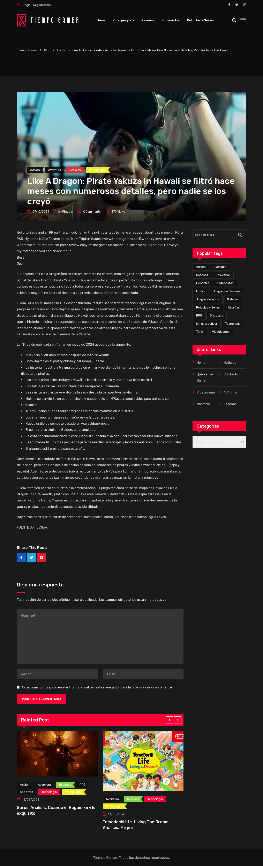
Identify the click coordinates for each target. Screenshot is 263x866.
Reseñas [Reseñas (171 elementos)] (234, 307)
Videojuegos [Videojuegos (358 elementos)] (221, 332)
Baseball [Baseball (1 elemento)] (202, 275)
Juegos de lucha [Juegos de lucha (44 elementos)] (207, 299)
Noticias (230, 363)
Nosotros (203, 404)
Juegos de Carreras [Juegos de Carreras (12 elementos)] (226, 291)
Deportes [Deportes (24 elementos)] (202, 283)
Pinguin (67, 211)
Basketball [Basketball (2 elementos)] (223, 275)
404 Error (231, 392)
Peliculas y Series (200, 20)
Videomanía (206, 392)
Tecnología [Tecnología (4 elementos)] (232, 324)
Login (27, 5)
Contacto (231, 374)
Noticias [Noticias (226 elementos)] (232, 299)
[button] (169, 720)
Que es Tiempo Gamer (208, 377)
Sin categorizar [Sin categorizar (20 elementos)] (206, 324)
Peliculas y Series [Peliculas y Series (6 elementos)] (208, 307)
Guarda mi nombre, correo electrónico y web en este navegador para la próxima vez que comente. (97, 687)
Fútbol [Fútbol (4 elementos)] (200, 291)
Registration (42, 5)
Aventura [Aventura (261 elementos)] (219, 267)
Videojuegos (122, 20)
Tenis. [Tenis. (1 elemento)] (200, 332)
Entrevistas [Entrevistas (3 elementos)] (225, 283)
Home (101, 20)
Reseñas (148, 20)
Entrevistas (170, 20)
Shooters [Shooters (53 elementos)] (216, 315)
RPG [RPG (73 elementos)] (199, 315)
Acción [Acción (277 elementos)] (201, 267)
